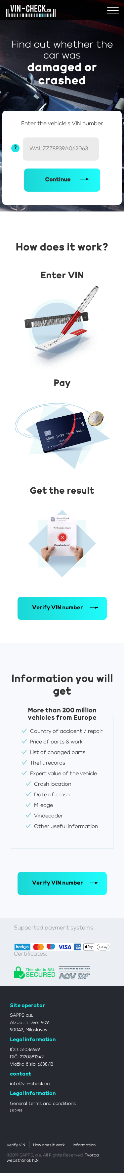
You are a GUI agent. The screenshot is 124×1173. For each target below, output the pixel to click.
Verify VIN (16, 1145)
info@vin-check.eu (30, 1083)
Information (84, 1145)
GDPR (16, 1111)
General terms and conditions (43, 1103)
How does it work (49, 1145)
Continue (57, 180)
